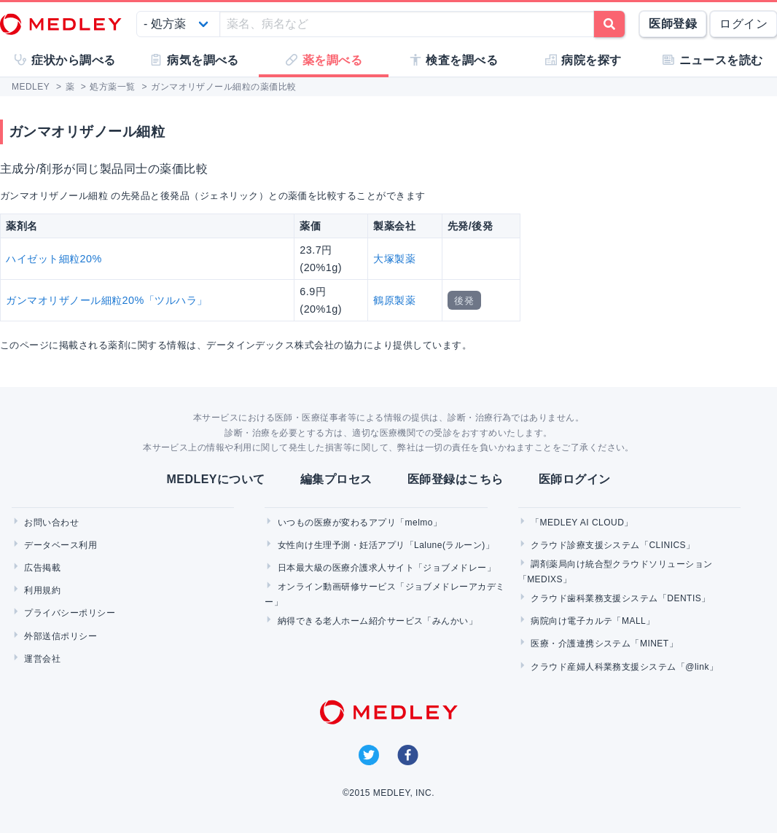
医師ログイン (575, 479)
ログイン (743, 23)
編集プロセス (336, 479)
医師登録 (673, 23)
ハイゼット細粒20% (54, 259)
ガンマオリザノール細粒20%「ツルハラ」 (106, 300)
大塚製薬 (394, 259)
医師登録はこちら (455, 479)
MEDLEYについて (215, 479)
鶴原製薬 (394, 300)
